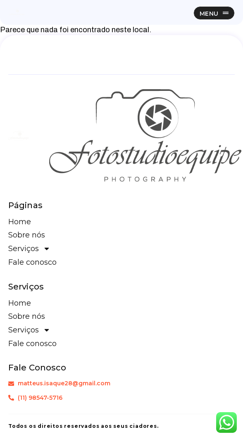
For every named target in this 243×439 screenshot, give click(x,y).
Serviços (29, 249)
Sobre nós (26, 235)
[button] (214, 13)
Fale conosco (32, 262)
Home (19, 221)
